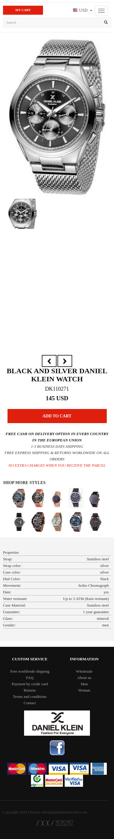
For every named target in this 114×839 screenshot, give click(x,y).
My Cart (23, 10)
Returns (30, 690)
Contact (30, 703)
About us (84, 677)
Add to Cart (56, 416)
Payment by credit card (30, 684)
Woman (84, 690)
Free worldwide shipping (29, 671)
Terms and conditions (30, 696)
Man (84, 684)
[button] (82, 11)
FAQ (29, 677)
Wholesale (84, 671)
